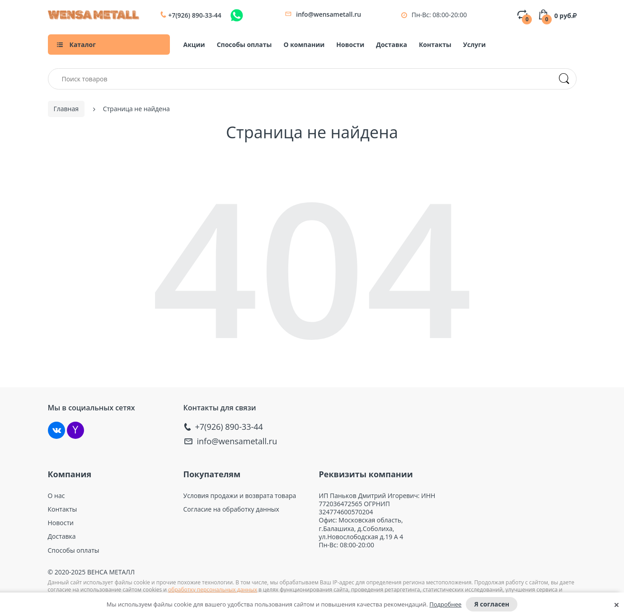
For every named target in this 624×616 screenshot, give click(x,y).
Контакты (435, 44)
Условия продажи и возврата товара (239, 496)
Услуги (474, 44)
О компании (303, 44)
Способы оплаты (244, 44)
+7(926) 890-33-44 (194, 15)
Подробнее (445, 604)
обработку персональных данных (212, 589)
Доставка (391, 44)
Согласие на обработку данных (231, 509)
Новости (350, 44)
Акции (194, 44)
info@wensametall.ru (328, 14)
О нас (56, 496)
